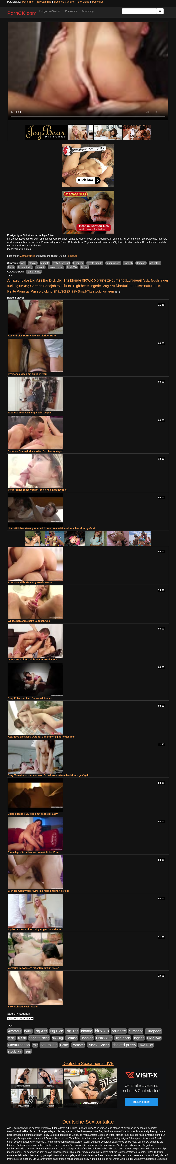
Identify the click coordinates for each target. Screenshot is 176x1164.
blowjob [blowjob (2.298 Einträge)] (89, 280)
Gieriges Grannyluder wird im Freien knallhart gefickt (38, 890)
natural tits (155, 263)
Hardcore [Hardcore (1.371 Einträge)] (64, 286)
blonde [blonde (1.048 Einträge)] (75, 280)
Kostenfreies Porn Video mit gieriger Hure (32, 335)
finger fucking (113, 263)
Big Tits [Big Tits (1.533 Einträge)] (63, 280)
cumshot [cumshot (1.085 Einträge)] (118, 280)
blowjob (33, 263)
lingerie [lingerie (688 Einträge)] (95, 286)
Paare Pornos (33, 271)
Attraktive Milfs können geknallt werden (30, 582)
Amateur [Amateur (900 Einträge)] (14, 280)
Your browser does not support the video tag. (88, 71)
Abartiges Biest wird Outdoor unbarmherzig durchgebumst (41, 736)
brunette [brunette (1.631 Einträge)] (103, 280)
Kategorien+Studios (49, 11)
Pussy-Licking (25, 267)
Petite (11, 267)
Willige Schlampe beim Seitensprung (29, 621)
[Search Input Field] (139, 11)
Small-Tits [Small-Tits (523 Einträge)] (85, 291)
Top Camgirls (44, 1)
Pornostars (71, 11)
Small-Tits (72, 267)
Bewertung (88, 11)
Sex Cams (83, 1)
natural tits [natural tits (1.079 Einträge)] (152, 286)
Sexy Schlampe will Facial (23, 1006)
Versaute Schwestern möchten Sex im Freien (33, 968)
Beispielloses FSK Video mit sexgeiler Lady (33, 813)
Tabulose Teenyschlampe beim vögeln (30, 412)
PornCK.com (21, 13)
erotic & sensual (61, 263)
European (78, 263)
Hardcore (141, 263)
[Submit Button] (160, 11)
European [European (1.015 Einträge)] (134, 280)
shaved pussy (55, 267)
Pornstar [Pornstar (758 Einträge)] (23, 291)
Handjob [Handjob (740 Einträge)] (49, 286)
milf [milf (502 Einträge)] (141, 286)
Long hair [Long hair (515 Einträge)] (108, 286)
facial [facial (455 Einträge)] (146, 280)
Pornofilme (28, 1)
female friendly (95, 263)
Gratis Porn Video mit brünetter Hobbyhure (32, 659)
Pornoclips (97, 1)
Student (84, 267)
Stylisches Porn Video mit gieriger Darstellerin (34, 929)
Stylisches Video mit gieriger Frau (27, 374)
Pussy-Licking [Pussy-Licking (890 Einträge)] (42, 291)
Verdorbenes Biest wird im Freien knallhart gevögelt (37, 489)
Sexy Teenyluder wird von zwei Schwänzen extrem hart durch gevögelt (48, 775)
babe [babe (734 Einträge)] (25, 280)
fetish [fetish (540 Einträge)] (155, 280)
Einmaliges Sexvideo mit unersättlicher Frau (33, 852)
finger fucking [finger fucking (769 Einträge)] (39, 1038)
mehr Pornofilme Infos (19, 249)
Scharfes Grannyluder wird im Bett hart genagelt (35, 451)
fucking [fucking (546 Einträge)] (24, 286)
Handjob (128, 263)
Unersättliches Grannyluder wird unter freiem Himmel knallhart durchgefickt (51, 528)
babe (22, 263)
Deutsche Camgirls (64, 1)
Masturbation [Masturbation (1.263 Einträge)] (127, 286)
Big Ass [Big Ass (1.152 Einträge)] (36, 280)
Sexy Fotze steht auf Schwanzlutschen (30, 698)
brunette (44, 263)
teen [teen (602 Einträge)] (110, 291)
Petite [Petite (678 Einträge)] (11, 291)
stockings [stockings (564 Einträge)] (100, 291)
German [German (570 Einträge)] (36, 286)
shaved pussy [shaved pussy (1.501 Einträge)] (65, 291)
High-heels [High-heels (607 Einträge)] (81, 286)
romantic (40, 267)
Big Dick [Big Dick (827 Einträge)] (49, 280)
